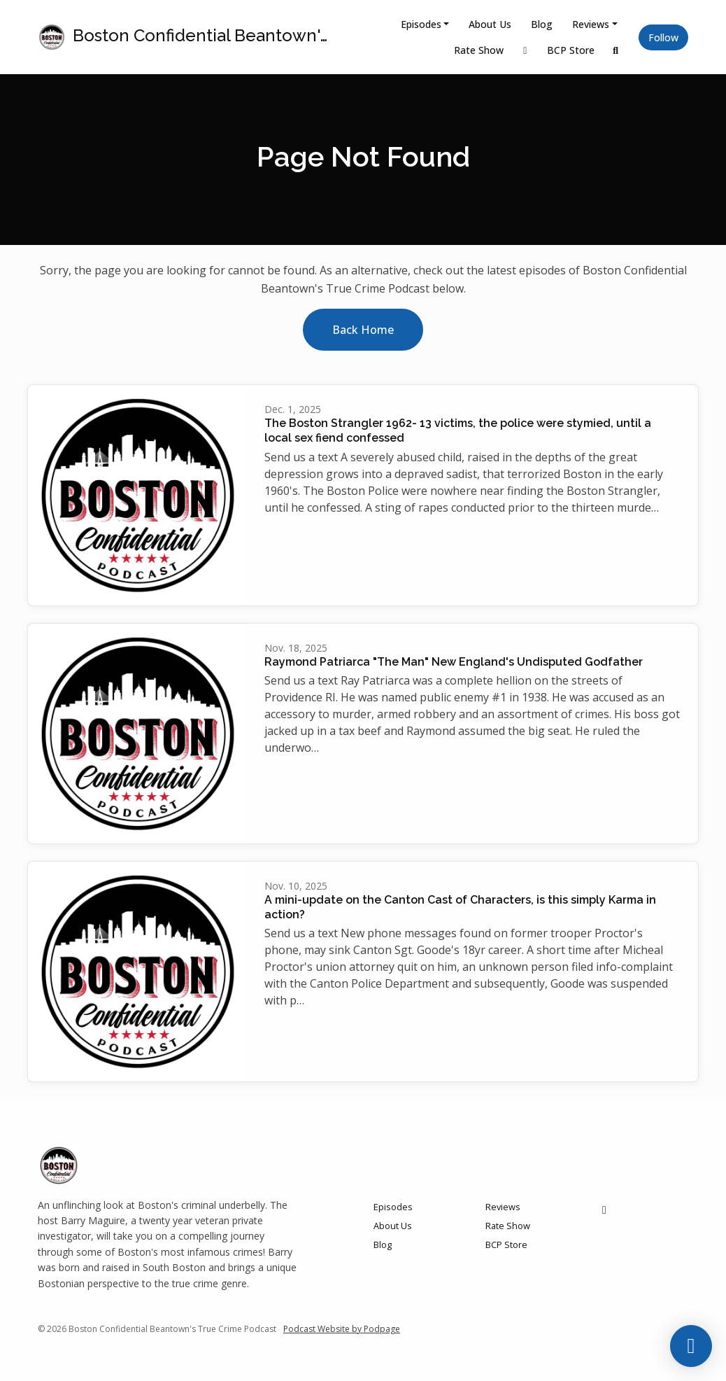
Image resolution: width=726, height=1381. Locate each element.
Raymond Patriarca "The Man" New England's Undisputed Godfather (453, 661)
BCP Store (571, 50)
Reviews (590, 24)
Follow (663, 37)
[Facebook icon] (604, 1209)
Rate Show (479, 50)
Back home (363, 329)
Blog (542, 24)
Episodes (421, 24)
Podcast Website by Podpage (341, 1329)
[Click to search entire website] (616, 50)
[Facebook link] (525, 50)
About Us (490, 24)
